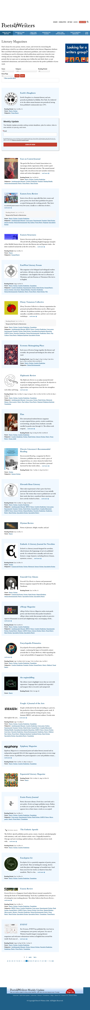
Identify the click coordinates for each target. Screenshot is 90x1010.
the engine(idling (27, 677)
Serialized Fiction (36, 734)
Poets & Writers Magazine (76, 33)
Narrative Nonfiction (37, 290)
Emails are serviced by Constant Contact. (20, 140)
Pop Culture (31, 222)
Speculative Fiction (34, 335)
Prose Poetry (15, 113)
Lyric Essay (17, 290)
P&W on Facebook (82, 26)
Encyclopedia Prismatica (30, 643)
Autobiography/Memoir (18, 181)
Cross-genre (29, 220)
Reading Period (42, 69)
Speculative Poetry (33, 513)
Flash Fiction (51, 220)
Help (52, 995)
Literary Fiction (8, 222)
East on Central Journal (30, 159)
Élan (22, 414)
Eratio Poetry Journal (29, 797)
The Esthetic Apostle (29, 829)
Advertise (33, 995)
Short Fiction (34, 183)
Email (5, 131)
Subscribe (82, 22)
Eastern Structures (28, 235)
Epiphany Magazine (28, 746)
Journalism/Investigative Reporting (41, 331)
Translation (33, 286)
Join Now (86, 33)
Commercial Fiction (17, 567)
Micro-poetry (13, 402)
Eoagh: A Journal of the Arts (32, 703)
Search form (87, 22)
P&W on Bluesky (85, 26)
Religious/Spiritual (22, 335)
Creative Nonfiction (39, 179)
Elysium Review (27, 523)
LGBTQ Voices (8, 333)
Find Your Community (33, 33)
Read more (45, 173)
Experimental (37, 220)
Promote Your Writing (19, 33)
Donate (55, 22)
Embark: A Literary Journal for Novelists (37, 544)
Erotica (47, 726)
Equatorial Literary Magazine (32, 774)
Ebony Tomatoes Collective (32, 302)
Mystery (15, 912)
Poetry (11, 111)
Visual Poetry (51, 914)
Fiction (15, 111)
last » (35, 957)
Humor (6, 402)
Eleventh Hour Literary (30, 484)
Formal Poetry (15, 255)
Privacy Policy (73, 995)
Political (49, 665)
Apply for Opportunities (60, 33)
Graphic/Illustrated (45, 509)
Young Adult (12, 439)
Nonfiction (21, 292)
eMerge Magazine (27, 607)
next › (30, 957)
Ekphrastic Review (28, 375)
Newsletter (62, 22)
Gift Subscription (25, 995)
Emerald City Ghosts (29, 577)
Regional (45, 222)
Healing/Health (47, 181)
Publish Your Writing (6, 33)
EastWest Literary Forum (31, 265)
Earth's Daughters (28, 93)
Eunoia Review (26, 888)
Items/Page (5, 74)
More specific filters (10, 78)
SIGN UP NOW (30, 144)
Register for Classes (46, 33)
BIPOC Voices (30, 329)
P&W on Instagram (87, 26)
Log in (75, 22)
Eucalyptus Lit (26, 858)
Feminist (40, 181)
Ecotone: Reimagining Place (32, 345)
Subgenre (18, 69)
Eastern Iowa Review (29, 193)
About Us (57, 995)
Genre (3, 69)
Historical (49, 400)
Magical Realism (25, 290)
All (52, 961)
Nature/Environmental (10, 183)
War (46, 292)
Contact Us (65, 995)
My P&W (70, 22)
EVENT (23, 924)
